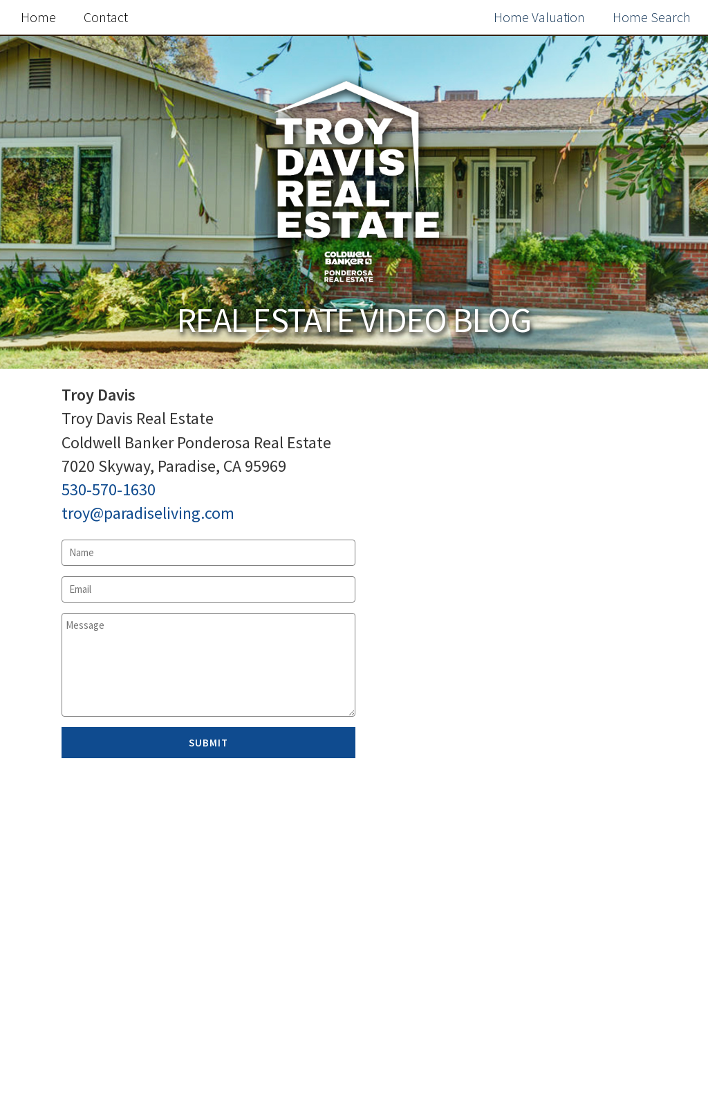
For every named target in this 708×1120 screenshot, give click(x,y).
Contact (106, 17)
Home (38, 17)
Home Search (652, 17)
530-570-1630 (109, 489)
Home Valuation (539, 17)
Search (661, 438)
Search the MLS (560, 1074)
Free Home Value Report (560, 770)
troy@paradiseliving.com (148, 513)
